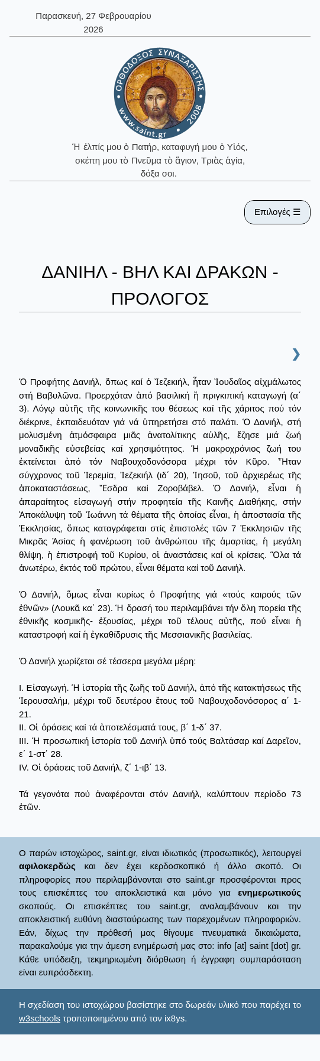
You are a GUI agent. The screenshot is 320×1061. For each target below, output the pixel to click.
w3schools (39, 1018)
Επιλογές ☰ (277, 212)
